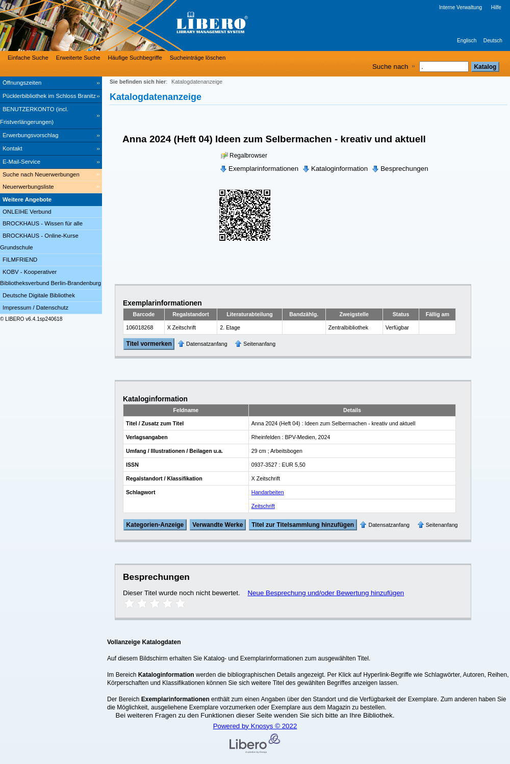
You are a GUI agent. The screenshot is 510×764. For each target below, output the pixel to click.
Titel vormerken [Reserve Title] (149, 344)
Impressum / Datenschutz (35, 307)
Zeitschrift (263, 506)
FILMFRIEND (20, 260)
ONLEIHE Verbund (27, 212)
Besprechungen (404, 168)
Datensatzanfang (206, 344)
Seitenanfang (259, 344)
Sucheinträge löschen (198, 58)
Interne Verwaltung (460, 7)
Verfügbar (397, 327)
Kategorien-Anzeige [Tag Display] (155, 524)
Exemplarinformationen (263, 168)
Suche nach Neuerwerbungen (41, 174)
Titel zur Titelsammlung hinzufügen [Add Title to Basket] (302, 524)
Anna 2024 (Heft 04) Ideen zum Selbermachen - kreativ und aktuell (274, 139)
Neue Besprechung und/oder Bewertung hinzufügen (325, 593)
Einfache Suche (28, 58)
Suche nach (390, 66)
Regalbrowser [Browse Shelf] (248, 155)
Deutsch (492, 40)
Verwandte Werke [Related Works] (217, 524)
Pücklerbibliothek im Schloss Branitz (49, 96)
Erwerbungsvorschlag (31, 135)
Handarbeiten (267, 492)
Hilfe (496, 7)
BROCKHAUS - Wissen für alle (43, 223)
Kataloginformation (339, 168)
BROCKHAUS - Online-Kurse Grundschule (39, 241)
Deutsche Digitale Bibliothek (39, 295)
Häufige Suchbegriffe (135, 58)
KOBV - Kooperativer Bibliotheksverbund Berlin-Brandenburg (50, 278)
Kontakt (12, 148)
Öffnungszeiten (22, 83)
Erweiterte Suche (78, 58)
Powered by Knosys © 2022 (255, 726)
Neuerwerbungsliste (28, 187)
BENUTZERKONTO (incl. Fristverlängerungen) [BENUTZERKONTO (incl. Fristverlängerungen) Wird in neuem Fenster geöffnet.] (34, 115)
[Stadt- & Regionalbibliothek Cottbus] (153, 25)
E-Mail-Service (21, 162)
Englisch (466, 40)
